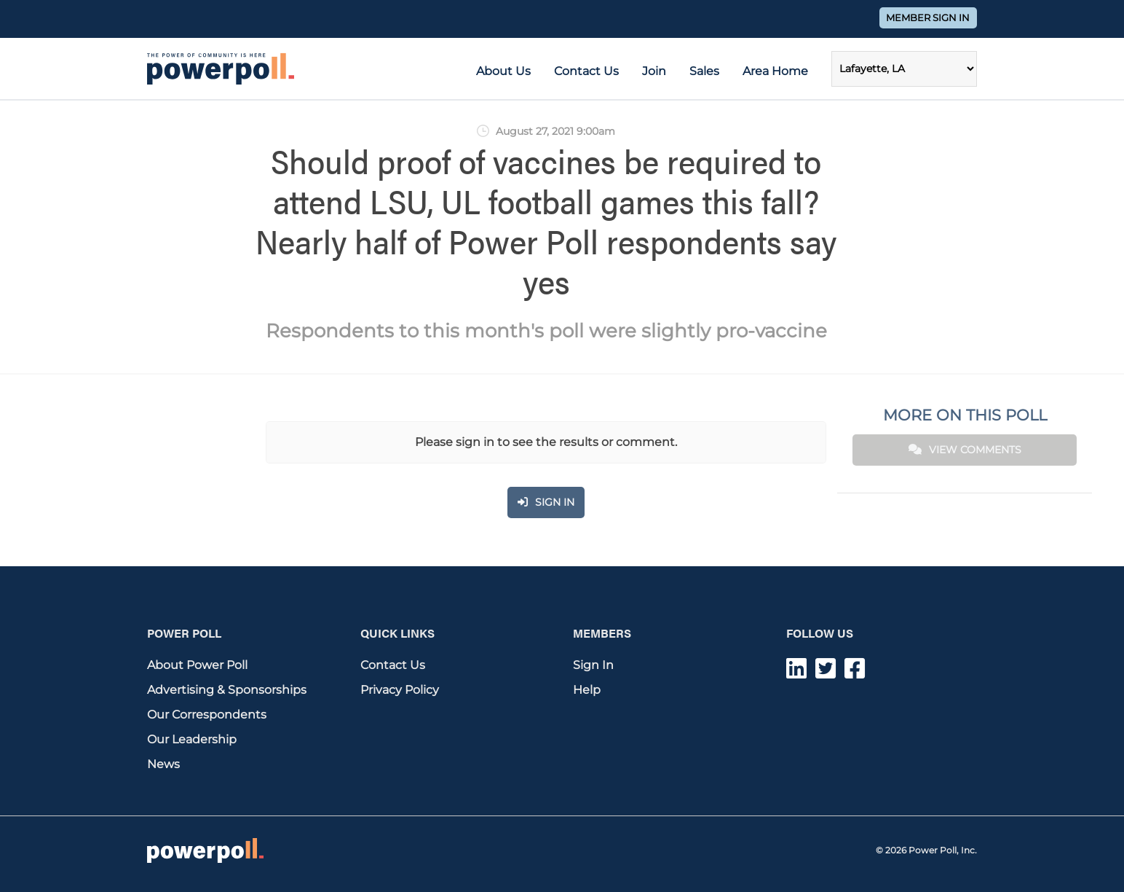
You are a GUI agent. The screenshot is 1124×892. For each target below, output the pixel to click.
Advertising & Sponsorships (226, 690)
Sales (704, 71)
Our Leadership (192, 739)
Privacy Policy (399, 690)
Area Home (775, 71)
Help (587, 690)
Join (654, 71)
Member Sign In (928, 17)
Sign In (593, 665)
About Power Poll (197, 665)
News (163, 764)
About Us (503, 71)
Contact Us (586, 71)
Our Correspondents (206, 714)
